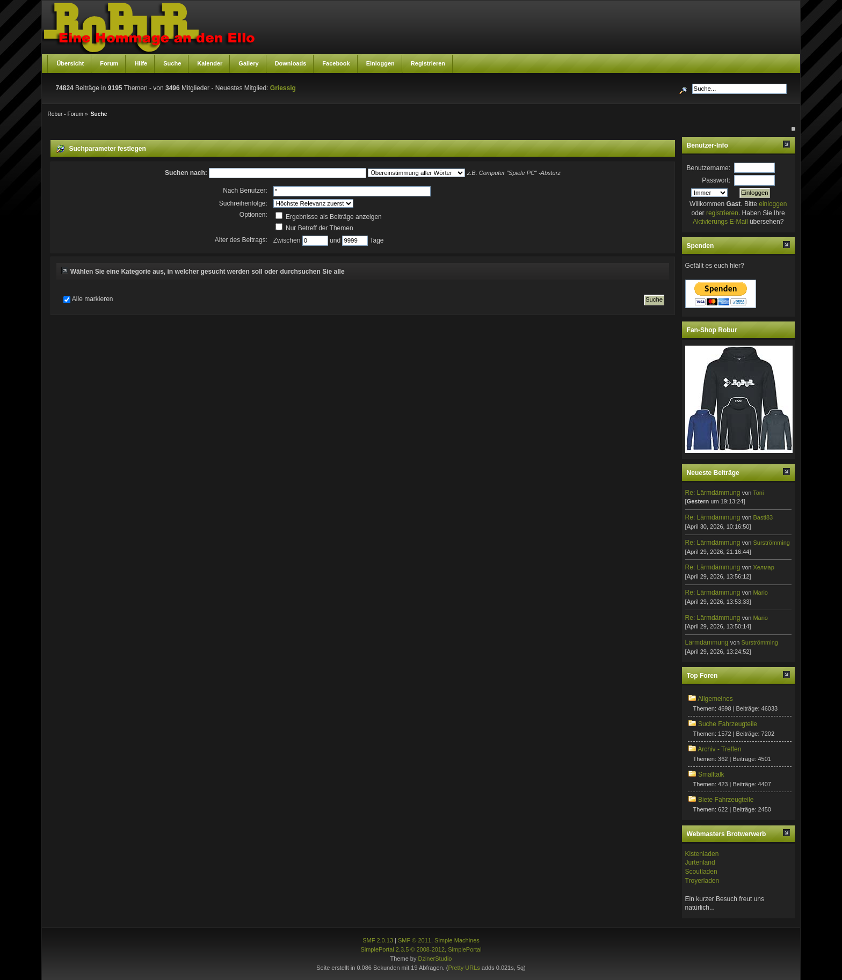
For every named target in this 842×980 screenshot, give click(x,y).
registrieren (722, 213)
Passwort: (716, 180)
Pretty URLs (464, 967)
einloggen (773, 204)
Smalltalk (711, 774)
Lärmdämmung (707, 642)
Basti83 (763, 517)
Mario (760, 592)
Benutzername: (708, 168)
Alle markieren (92, 299)
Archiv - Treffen (719, 749)
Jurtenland (700, 862)
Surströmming (771, 542)
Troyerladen (702, 880)
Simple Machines (457, 940)
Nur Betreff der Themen (314, 228)
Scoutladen (701, 871)
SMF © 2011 (414, 940)
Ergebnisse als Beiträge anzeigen (328, 217)
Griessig (283, 88)
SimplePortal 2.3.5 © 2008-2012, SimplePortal (420, 949)
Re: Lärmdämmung (713, 492)
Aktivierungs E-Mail (720, 221)
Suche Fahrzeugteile (727, 724)
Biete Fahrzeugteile (725, 799)
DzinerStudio (435, 958)
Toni (758, 492)
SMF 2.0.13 (377, 940)
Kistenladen (702, 854)
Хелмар (763, 567)
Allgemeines (715, 699)
